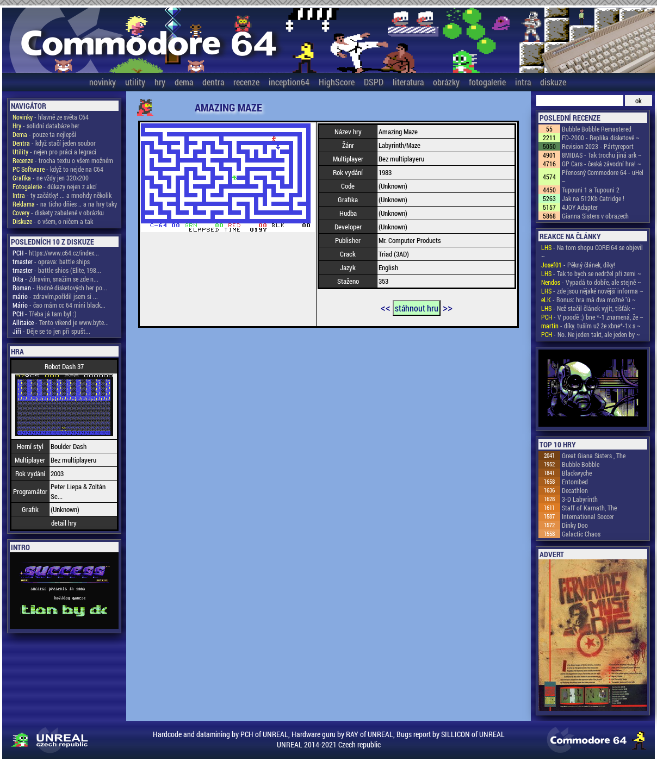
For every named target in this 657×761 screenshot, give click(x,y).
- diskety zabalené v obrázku (58, 212)
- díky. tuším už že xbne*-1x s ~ (591, 325)
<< (386, 307)
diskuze (553, 82)
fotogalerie (487, 82)
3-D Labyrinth (580, 499)
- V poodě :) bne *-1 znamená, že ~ (592, 317)
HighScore (337, 82)
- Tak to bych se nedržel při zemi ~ (591, 273)
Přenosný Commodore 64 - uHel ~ (602, 176)
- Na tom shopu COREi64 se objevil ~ (592, 251)
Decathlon (575, 490)
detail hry (64, 523)
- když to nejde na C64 (58, 169)
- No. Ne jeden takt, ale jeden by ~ (590, 334)
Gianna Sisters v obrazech (595, 215)
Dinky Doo (575, 525)
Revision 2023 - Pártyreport (598, 146)
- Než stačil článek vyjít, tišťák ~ (588, 308)
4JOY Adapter (580, 207)
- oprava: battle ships (51, 261)
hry (159, 82)
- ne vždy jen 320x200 (51, 177)
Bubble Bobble (580, 464)
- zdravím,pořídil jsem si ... (55, 296)
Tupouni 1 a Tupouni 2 (590, 189)
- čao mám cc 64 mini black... (59, 305)
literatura (408, 82)
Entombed (575, 481)
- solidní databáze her (46, 125)
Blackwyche (577, 473)
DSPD (373, 82)
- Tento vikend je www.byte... (61, 322)
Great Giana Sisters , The (593, 455)
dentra (213, 82)
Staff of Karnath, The (589, 507)
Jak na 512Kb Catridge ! (593, 198)
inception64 (289, 82)
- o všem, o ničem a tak (53, 221)
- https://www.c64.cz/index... (56, 252)
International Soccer (588, 516)
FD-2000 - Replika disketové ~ (601, 137)
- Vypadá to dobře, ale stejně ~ (591, 282)
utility (135, 82)
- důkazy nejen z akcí (55, 186)
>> (448, 307)
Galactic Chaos (581, 533)
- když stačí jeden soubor (54, 143)
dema (184, 82)
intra (523, 82)
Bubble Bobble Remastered (596, 128)
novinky (102, 82)
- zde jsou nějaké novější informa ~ (592, 290)
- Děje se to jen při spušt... (51, 331)
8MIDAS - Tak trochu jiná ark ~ (602, 155)
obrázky (446, 82)
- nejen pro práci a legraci (54, 151)
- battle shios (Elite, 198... (57, 270)
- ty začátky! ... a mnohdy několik (62, 195)
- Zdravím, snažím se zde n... (55, 279)
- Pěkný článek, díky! (578, 264)
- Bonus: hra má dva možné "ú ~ (588, 299)
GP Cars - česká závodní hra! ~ (601, 163)
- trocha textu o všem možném (63, 160)
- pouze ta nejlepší (44, 134)
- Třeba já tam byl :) (45, 313)
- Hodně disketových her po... (60, 287)
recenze (246, 82)
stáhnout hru (416, 308)
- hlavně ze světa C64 (51, 117)
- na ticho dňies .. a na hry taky (65, 203)
